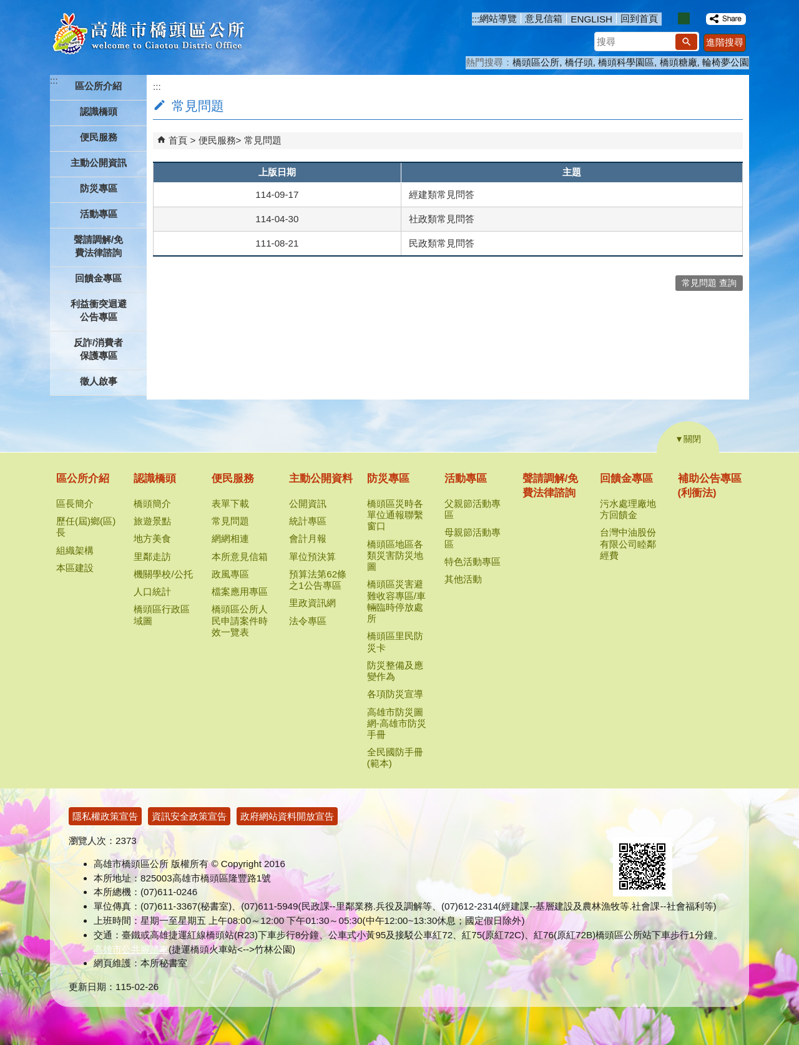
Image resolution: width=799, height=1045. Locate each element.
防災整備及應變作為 (395, 671)
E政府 (626, 821)
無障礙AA (688, 822)
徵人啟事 (98, 381)
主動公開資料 (321, 478)
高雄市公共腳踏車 (131, 949)
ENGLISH (591, 19)
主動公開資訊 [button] (99, 162)
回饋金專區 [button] (98, 278)
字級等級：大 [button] (697, 18)
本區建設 (75, 567)
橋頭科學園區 (626, 62)
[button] (686, 42)
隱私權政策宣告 (105, 816)
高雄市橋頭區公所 (148, 34)
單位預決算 (312, 556)
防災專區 (388, 478)
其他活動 (463, 579)
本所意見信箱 (240, 556)
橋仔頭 (579, 62)
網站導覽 (498, 18)
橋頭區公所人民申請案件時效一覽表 (240, 620)
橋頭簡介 (152, 503)
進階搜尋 (724, 42)
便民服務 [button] (98, 137)
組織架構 (75, 550)
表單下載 (230, 503)
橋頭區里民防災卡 (395, 641)
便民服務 (217, 140)
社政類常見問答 (441, 218)
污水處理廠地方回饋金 (628, 509)
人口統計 (152, 591)
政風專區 (230, 574)
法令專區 (307, 621)
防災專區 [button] (98, 188)
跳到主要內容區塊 (6, 6)
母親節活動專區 (472, 538)
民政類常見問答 (441, 243)
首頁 (178, 140)
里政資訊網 (312, 602)
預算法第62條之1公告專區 (317, 580)
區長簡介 (75, 503)
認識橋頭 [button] (98, 111)
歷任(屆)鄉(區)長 (85, 526)
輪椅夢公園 (725, 62)
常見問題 (263, 140)
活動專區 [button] (98, 214)
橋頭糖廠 (678, 62)
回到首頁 (639, 18)
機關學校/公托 (163, 574)
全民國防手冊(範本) (395, 757)
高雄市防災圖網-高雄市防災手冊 (396, 723)
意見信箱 (543, 18)
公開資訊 (307, 503)
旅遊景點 (152, 521)
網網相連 (230, 538)
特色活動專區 (472, 561)
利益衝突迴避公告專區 (99, 310)
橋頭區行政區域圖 (162, 615)
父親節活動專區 (472, 509)
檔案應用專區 (240, 591)
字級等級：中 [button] (684, 18)
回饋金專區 (626, 478)
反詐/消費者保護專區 (98, 349)
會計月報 (307, 538)
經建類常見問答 (441, 194)
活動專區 (465, 478)
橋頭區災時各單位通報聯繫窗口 (395, 514)
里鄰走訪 (152, 556)
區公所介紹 (82, 478)
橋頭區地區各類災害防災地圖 (395, 555)
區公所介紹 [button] (98, 86)
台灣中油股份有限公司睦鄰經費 (628, 543)
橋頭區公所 (535, 62)
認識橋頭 (155, 478)
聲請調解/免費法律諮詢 (98, 246)
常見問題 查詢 (709, 283)
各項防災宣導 (395, 694)
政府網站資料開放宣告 (287, 816)
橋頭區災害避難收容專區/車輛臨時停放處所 (396, 601)
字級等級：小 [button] (670, 18)
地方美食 (152, 538)
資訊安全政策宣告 (189, 816)
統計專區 (307, 521)
